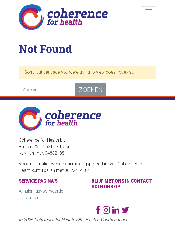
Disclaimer (28, 197)
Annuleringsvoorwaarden (42, 191)
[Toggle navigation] (148, 11)
